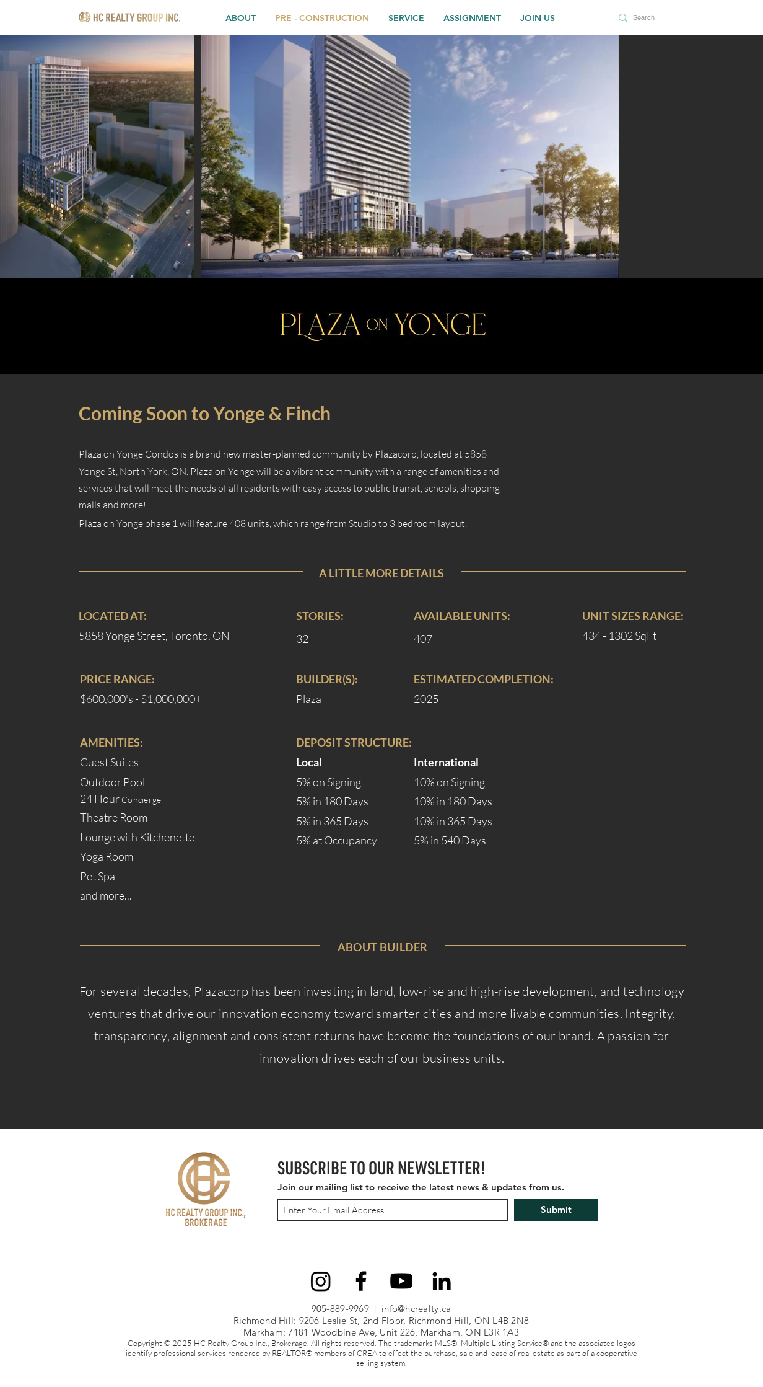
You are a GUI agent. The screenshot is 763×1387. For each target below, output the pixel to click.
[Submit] (556, 1210)
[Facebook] (361, 1281)
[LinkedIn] (442, 1281)
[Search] (646, 18)
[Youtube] (401, 1281)
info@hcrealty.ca (416, 1308)
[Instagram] (321, 1281)
